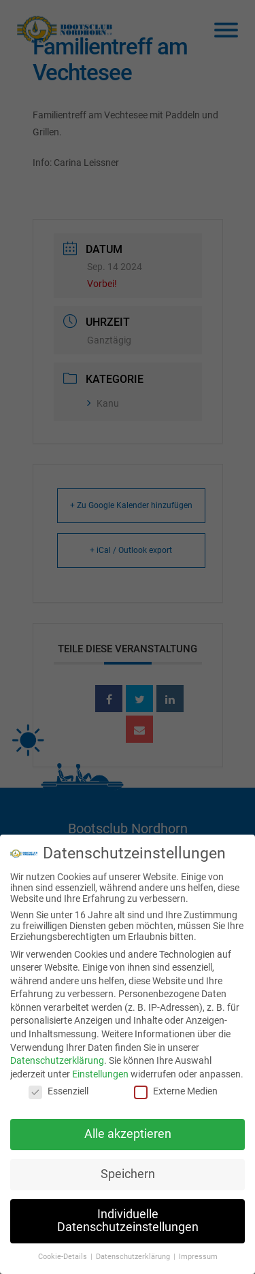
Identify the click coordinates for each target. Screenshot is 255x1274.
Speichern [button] (128, 1169)
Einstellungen (100, 1069)
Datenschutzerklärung (57, 1056)
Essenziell (58, 1087)
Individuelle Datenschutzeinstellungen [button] (128, 1216)
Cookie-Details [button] (63, 1252)
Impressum (198, 1252)
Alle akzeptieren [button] (127, 1129)
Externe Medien (176, 1087)
